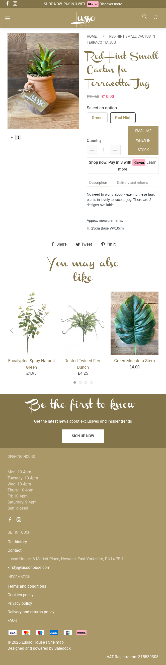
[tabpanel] (43, 81)
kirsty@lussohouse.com (29, 567)
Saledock (62, 648)
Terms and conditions (27, 586)
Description (98, 183)
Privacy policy (20, 603)
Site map (56, 642)
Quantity (94, 140)
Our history (17, 541)
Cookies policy (20, 594)
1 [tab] (18, 137)
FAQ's (12, 620)
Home (92, 36)
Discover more (111, 4)
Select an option (102, 107)
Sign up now (83, 436)
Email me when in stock (143, 140)
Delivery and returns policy (31, 611)
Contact (15, 550)
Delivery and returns (132, 183)
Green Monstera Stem (134, 360)
